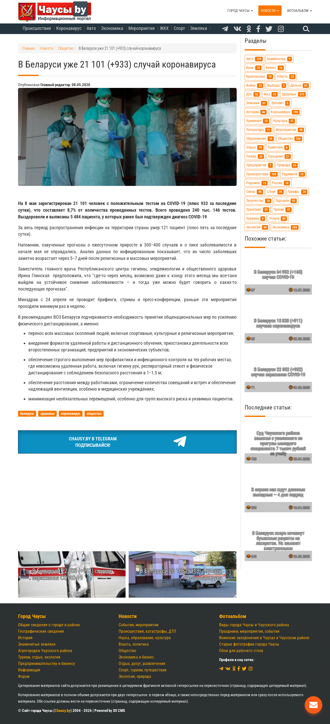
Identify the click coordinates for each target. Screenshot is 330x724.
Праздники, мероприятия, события (249, 631)
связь (254, 192)
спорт (275, 192)
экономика (285, 227)
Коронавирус (68, 28)
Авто (91, 28)
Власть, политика (134, 644)
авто (254, 59)
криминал (257, 121)
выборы (276, 85)
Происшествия (37, 28)
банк (253, 67)
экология (257, 227)
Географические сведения (41, 631)
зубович (280, 103)
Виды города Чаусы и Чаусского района (254, 624)
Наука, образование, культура (145, 637)
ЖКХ (164, 28)
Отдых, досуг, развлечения (142, 663)
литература (258, 130)
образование (260, 138)
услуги (278, 218)
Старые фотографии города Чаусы (249, 644)
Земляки (198, 28)
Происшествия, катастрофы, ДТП (147, 631)
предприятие (259, 165)
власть (286, 76)
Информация (29, 670)
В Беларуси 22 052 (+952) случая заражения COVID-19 (72, 574)
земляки (256, 103)
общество (290, 138)
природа (287, 165)
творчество (258, 201)
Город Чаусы (240, 11)
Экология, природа (135, 676)
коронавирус (285, 112)
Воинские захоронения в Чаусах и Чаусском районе (264, 637)
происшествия (262, 174)
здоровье (294, 94)
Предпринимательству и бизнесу (46, 663)
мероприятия (290, 130)
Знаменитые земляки (36, 644)
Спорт (179, 28)
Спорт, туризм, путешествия (143, 670)
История (25, 637)
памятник (278, 147)
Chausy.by (62, 710)
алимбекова (279, 59)
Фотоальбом (299, 11)
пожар (255, 156)
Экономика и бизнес (136, 657)
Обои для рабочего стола (241, 650)
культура (284, 121)
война (254, 85)
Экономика (112, 28)
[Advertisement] (127, 496)
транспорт (257, 209)
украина (255, 218)
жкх (271, 94)
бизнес (275, 67)
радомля (257, 183)
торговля (286, 201)
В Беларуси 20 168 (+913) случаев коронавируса (181, 574)
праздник (279, 156)
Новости (270, 11)
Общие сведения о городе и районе (49, 624)
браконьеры (259, 76)
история (256, 112)
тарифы (297, 192)
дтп (253, 94)
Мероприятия (141, 28)
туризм (282, 209)
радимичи (293, 174)
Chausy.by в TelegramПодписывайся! (127, 442)
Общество (127, 650)
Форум (23, 676)
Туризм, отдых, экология (39, 657)
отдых (254, 147)
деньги (299, 85)
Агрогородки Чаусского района (45, 650)
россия (281, 183)
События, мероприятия (139, 624)
